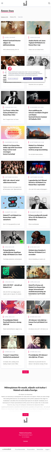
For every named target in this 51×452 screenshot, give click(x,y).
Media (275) (13, 17)
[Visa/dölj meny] (2, 3)
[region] (25, 74)
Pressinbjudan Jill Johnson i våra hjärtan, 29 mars (38, 356)
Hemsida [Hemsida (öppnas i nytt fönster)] (25, 441)
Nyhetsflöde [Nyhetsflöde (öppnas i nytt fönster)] (40, 449)
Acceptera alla (38, 78)
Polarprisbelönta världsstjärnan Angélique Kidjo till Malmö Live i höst (12, 252)
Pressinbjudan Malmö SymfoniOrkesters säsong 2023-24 (12, 322)
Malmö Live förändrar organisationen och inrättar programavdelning (38, 147)
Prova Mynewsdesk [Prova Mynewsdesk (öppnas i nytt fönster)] (20, 449)
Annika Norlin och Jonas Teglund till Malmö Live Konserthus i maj (37, 43)
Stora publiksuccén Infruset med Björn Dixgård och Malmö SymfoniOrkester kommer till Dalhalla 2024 (38, 114)
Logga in (47, 449)
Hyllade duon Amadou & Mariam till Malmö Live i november (37, 252)
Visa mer (25, 372)
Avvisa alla (27, 78)
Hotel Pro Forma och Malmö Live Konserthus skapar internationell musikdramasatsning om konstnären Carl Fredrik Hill (37, 290)
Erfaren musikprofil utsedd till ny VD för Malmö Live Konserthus (38, 217)
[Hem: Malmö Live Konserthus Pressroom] (25, 3)
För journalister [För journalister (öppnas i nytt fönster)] (31, 449)
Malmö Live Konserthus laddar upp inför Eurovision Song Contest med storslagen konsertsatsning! (12, 149)
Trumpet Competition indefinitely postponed (11, 356)
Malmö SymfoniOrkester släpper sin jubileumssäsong (12, 43)
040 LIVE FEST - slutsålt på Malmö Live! (12, 286)
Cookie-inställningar (13, 78)
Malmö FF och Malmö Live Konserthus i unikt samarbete (12, 217)
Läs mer (25, 414)
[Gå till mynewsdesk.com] (7, 449)
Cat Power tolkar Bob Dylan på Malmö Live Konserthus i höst (10, 112)
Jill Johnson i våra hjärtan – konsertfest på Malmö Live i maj (38, 322)
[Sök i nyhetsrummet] (49, 3)
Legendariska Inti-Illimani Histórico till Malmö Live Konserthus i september (38, 182)
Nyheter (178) (4, 17)
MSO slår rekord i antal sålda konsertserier (11, 181)
